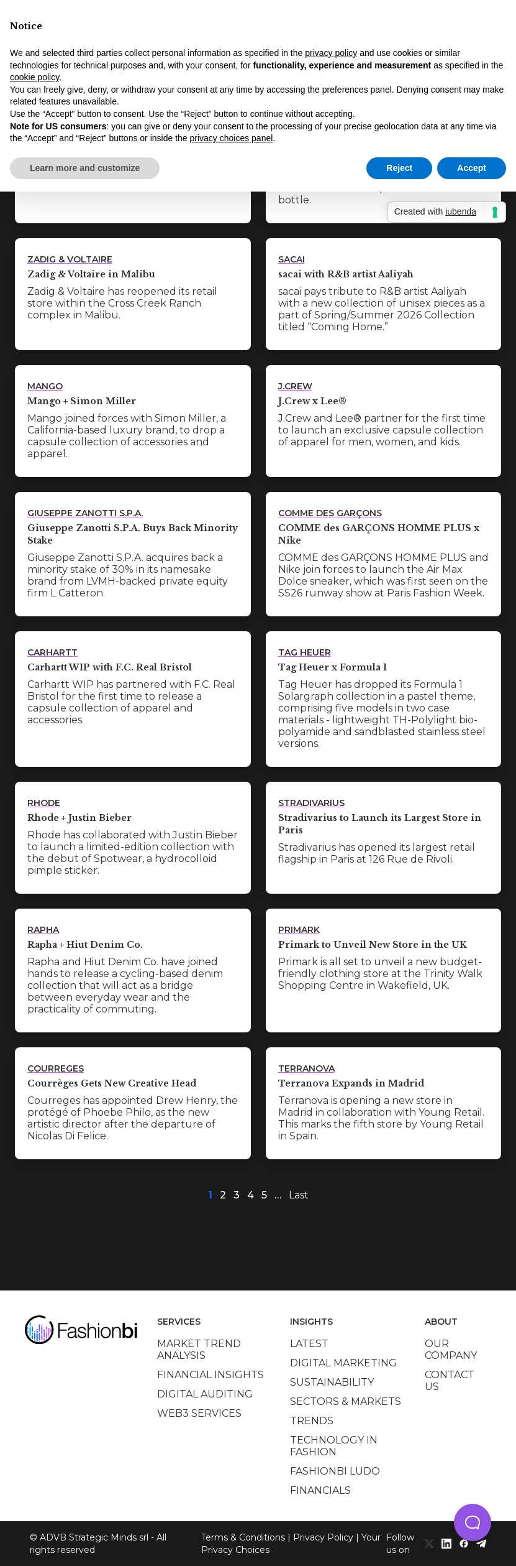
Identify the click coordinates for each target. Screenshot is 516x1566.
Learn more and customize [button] (85, 168)
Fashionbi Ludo (335, 1471)
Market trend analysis (199, 1349)
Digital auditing (205, 1394)
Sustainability (332, 1382)
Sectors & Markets (345, 1401)
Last (299, 1195)
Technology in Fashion (334, 1446)
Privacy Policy (323, 1537)
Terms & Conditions (243, 1537)
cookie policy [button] (34, 77)
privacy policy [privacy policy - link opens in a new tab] (331, 53)
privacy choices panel (231, 138)
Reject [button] (399, 168)
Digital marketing (343, 1363)
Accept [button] (471, 168)
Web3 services (199, 1413)
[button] (472, 1522)
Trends (311, 1421)
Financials (320, 1490)
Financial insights (210, 1375)
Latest (309, 1344)
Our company (451, 1349)
